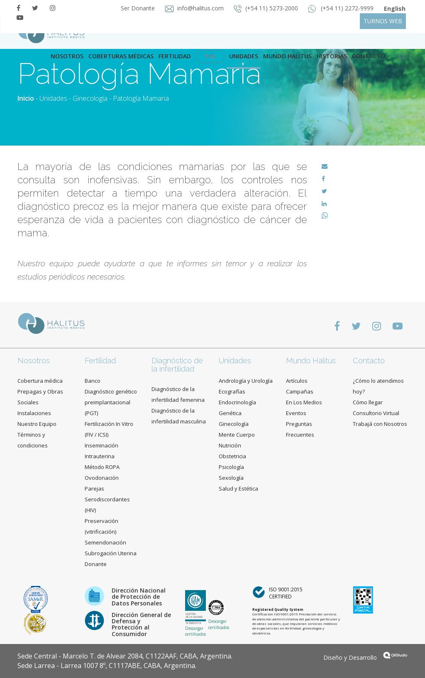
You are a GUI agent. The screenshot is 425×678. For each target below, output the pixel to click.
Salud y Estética (238, 488)
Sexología (231, 477)
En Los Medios (304, 402)
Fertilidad (175, 56)
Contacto (369, 360)
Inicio (25, 98)
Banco (92, 380)
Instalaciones (34, 413)
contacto (368, 56)
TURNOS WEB (383, 21)
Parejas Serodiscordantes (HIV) (107, 499)
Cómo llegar (368, 402)
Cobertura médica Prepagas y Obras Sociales (40, 391)
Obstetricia (232, 456)
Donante (96, 564)
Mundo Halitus (287, 56)
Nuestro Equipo (36, 424)
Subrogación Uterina (111, 553)
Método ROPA (102, 467)
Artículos (297, 380)
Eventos (296, 413)
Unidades (243, 56)
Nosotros (67, 56)
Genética (230, 413)
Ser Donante (138, 8)
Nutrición (230, 445)
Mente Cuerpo (237, 434)
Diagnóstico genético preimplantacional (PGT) (111, 402)
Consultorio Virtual (376, 413)
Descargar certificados (195, 631)
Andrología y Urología (246, 380)
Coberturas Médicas (121, 56)
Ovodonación (102, 477)
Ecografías (232, 391)
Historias (332, 56)
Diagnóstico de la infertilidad (177, 364)
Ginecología (90, 98)
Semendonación (105, 542)
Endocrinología (237, 402)
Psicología (231, 467)
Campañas (299, 391)
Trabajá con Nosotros (380, 424)
